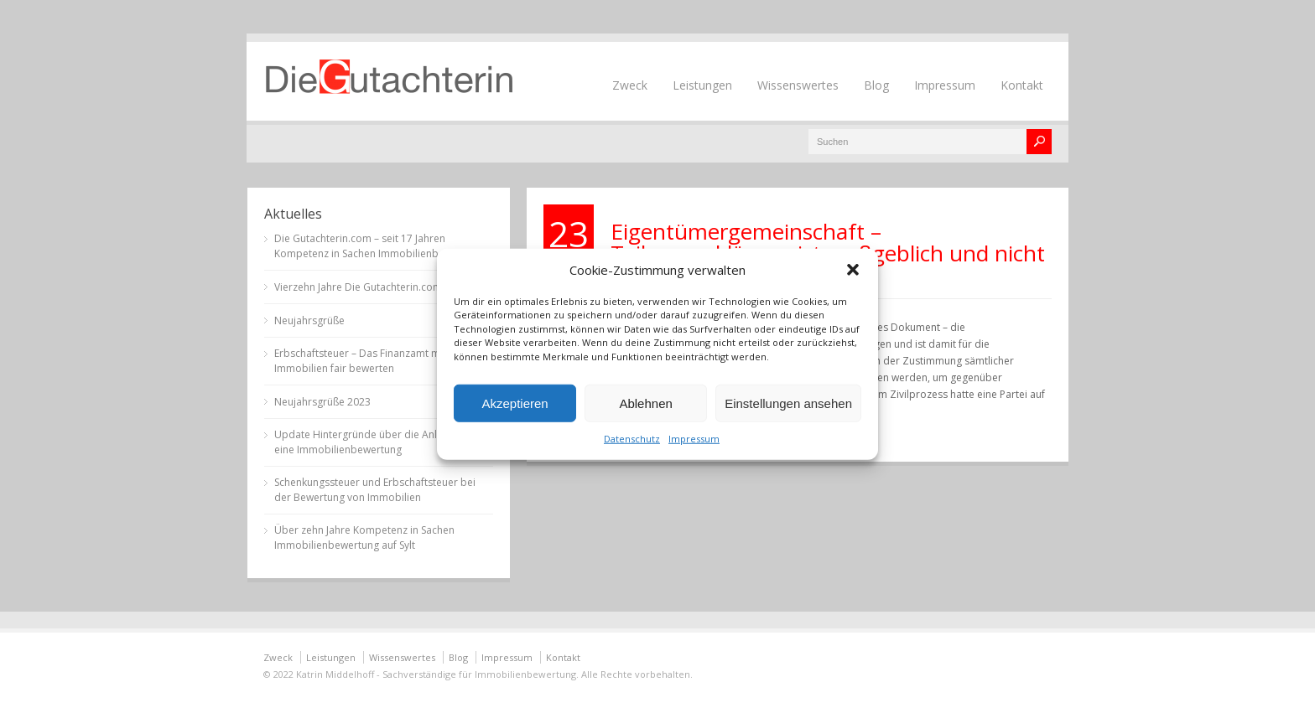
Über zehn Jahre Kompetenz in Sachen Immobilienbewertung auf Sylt (364, 537)
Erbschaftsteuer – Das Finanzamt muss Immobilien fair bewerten (365, 360)
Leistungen (702, 85)
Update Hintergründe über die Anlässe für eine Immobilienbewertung (374, 442)
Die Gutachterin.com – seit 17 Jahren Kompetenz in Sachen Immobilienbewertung (378, 246)
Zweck (629, 85)
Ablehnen (645, 402)
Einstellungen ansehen (788, 402)
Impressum (694, 438)
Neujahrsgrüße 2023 (322, 402)
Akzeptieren (514, 402)
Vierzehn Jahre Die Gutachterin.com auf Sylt (376, 287)
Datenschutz (632, 438)
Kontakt (1022, 85)
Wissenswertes (798, 85)
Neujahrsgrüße (309, 320)
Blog (876, 85)
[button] (853, 269)
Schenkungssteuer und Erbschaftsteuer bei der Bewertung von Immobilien (375, 489)
